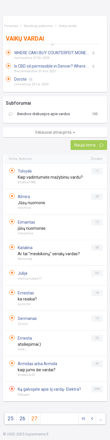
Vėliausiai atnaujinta (55, 132)
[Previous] (92, 418)
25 (10, 418)
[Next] (83, 418)
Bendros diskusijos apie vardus (39, 114)
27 (34, 418)
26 (22, 418)
